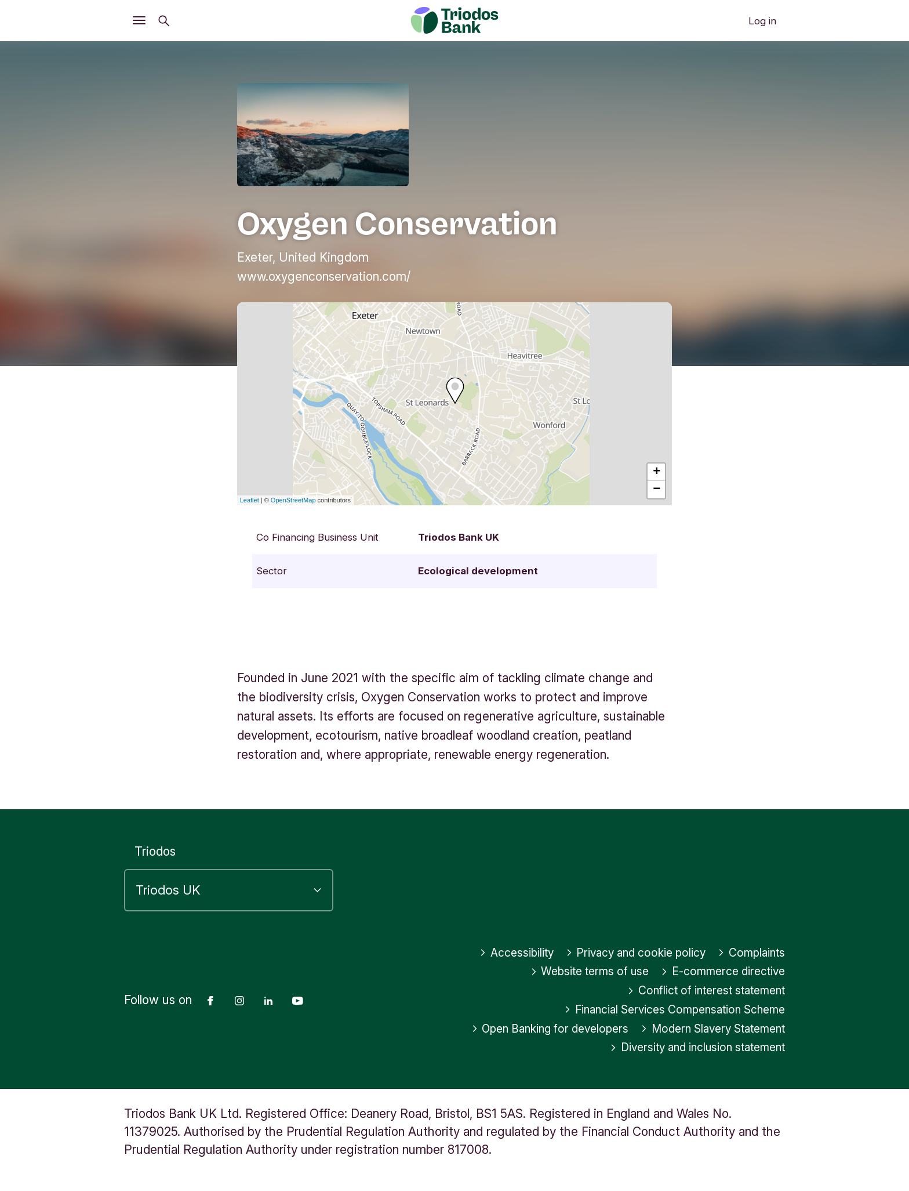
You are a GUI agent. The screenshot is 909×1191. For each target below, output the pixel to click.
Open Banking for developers (529, 1029)
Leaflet (249, 500)
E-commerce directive (717, 971)
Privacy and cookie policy (625, 953)
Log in (762, 21)
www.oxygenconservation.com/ (323, 276)
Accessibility (496, 953)
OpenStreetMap (293, 500)
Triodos (155, 851)
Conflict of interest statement (697, 990)
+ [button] (656, 472)
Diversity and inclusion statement (688, 1047)
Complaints (748, 953)
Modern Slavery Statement (705, 1029)
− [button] (656, 489)
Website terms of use (573, 971)
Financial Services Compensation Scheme (664, 1009)
